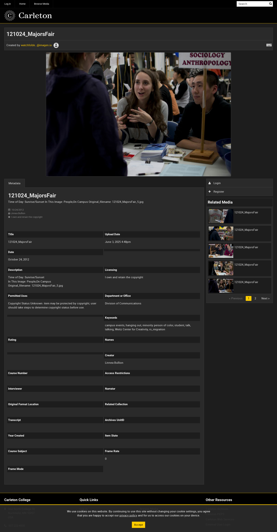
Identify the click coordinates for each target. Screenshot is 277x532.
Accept (138, 524)
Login (214, 183)
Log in (7, 3)
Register (216, 191)
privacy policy (128, 515)
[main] (138, 258)
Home (22, 3)
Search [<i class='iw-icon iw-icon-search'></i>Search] (270, 3)
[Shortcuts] (269, 44)
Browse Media (41, 3)
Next (265, 298)
